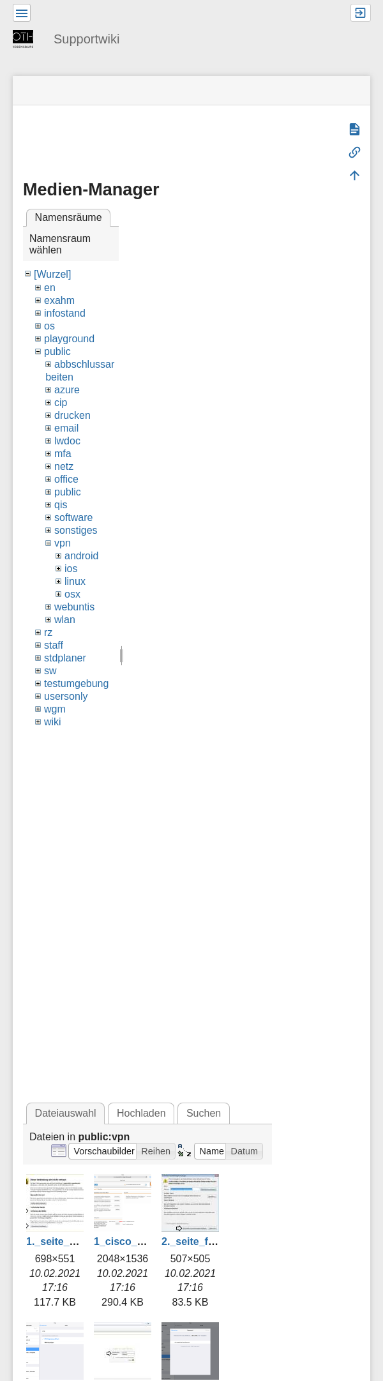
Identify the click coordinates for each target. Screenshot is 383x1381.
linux (75, 581)
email (66, 428)
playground (69, 338)
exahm (59, 300)
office (66, 479)
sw (50, 670)
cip (60, 402)
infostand (65, 313)
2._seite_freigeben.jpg (215, 1241)
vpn (62, 543)
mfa (62, 453)
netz (63, 466)
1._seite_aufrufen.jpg (77, 1241)
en (50, 287)
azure (67, 389)
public (57, 351)
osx (72, 594)
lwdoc (67, 440)
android (81, 555)
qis (60, 504)
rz (48, 632)
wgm (55, 709)
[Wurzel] (52, 274)
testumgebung (76, 683)
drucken (72, 415)
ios (70, 568)
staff (53, 645)
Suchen (203, 1113)
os (49, 326)
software (73, 517)
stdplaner (65, 658)
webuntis (74, 606)
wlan (64, 619)
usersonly (65, 696)
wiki (52, 721)
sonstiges (76, 530)
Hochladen (141, 1113)
